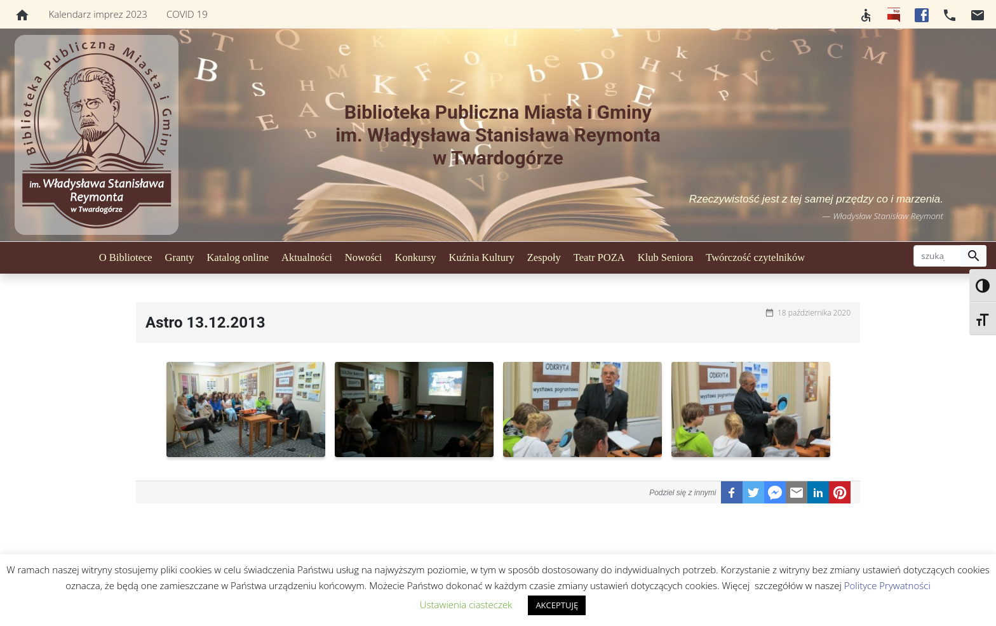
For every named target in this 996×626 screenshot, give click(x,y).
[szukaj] (937, 256)
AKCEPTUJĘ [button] (556, 605)
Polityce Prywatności (887, 585)
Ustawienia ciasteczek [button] (466, 604)
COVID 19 (187, 14)
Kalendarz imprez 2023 (98, 14)
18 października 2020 (814, 312)
